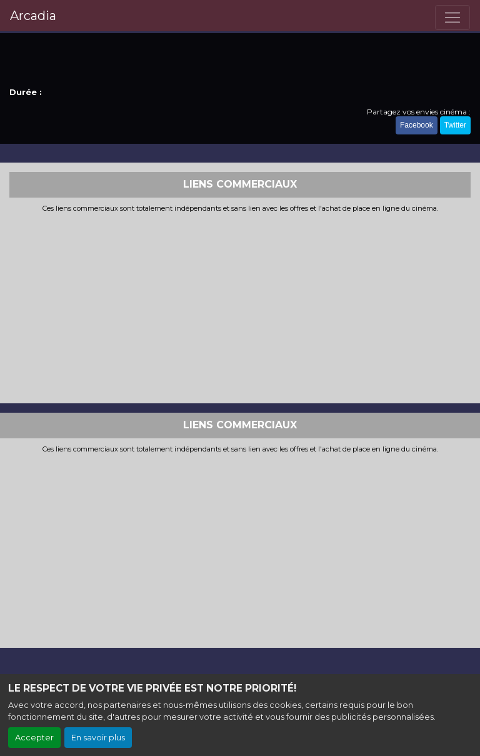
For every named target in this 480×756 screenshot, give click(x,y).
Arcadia (33, 15)
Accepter (34, 737)
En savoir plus (98, 737)
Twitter (455, 125)
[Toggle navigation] (452, 17)
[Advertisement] (240, 306)
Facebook (416, 125)
